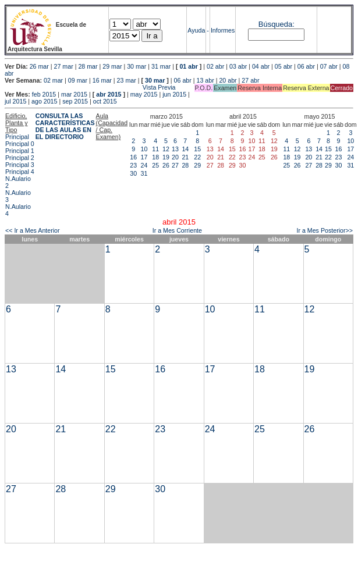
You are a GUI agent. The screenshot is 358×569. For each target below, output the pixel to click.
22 (197, 157)
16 (133, 157)
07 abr (329, 66)
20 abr (227, 80)
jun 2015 (174, 94)
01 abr (188, 66)
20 (175, 157)
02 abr (215, 66)
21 (185, 157)
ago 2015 (44, 101)
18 (155, 157)
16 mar (102, 80)
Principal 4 (19, 171)
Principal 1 (19, 150)
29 (197, 165)
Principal (17, 136)
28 (185, 165)
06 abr (306, 66)
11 (155, 148)
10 (144, 148)
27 (175, 165)
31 (144, 173)
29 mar (112, 66)
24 (144, 165)
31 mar (161, 66)
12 (165, 148)
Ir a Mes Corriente (177, 230)
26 (165, 165)
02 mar (53, 80)
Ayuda (196, 30)
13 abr (205, 80)
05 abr (283, 66)
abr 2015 (108, 94)
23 (133, 165)
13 (175, 148)
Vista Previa (90, 87)
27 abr (250, 80)
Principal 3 (19, 164)
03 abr (238, 66)
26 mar (39, 66)
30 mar (136, 66)
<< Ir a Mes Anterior (32, 230)
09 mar (77, 80)
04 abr (261, 66)
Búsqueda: (276, 24)
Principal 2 (19, 157)
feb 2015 (44, 94)
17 (144, 157)
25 (155, 165)
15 (197, 148)
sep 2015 (75, 101)
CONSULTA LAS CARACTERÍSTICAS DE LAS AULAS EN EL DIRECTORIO (65, 126)
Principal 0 (19, 143)
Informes (223, 30)
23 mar (126, 80)
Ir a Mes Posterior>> (324, 230)
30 (133, 173)
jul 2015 (15, 101)
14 (185, 148)
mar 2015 (74, 94)
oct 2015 (105, 101)
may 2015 (144, 94)
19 (165, 157)
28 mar (87, 66)
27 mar (63, 66)
